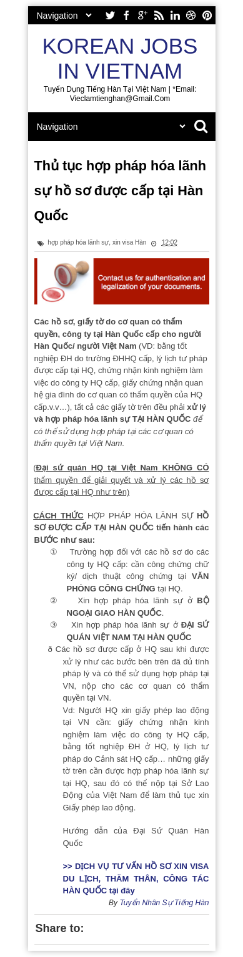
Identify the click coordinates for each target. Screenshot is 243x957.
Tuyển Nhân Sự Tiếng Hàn (164, 902)
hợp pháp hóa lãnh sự (78, 242)
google (142, 15)
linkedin (175, 15)
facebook (126, 15)
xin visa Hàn (129, 242)
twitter (110, 15)
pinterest (207, 15)
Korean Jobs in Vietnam (120, 58)
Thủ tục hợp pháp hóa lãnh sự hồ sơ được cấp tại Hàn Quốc (120, 190)
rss (159, 15)
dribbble (191, 15)
